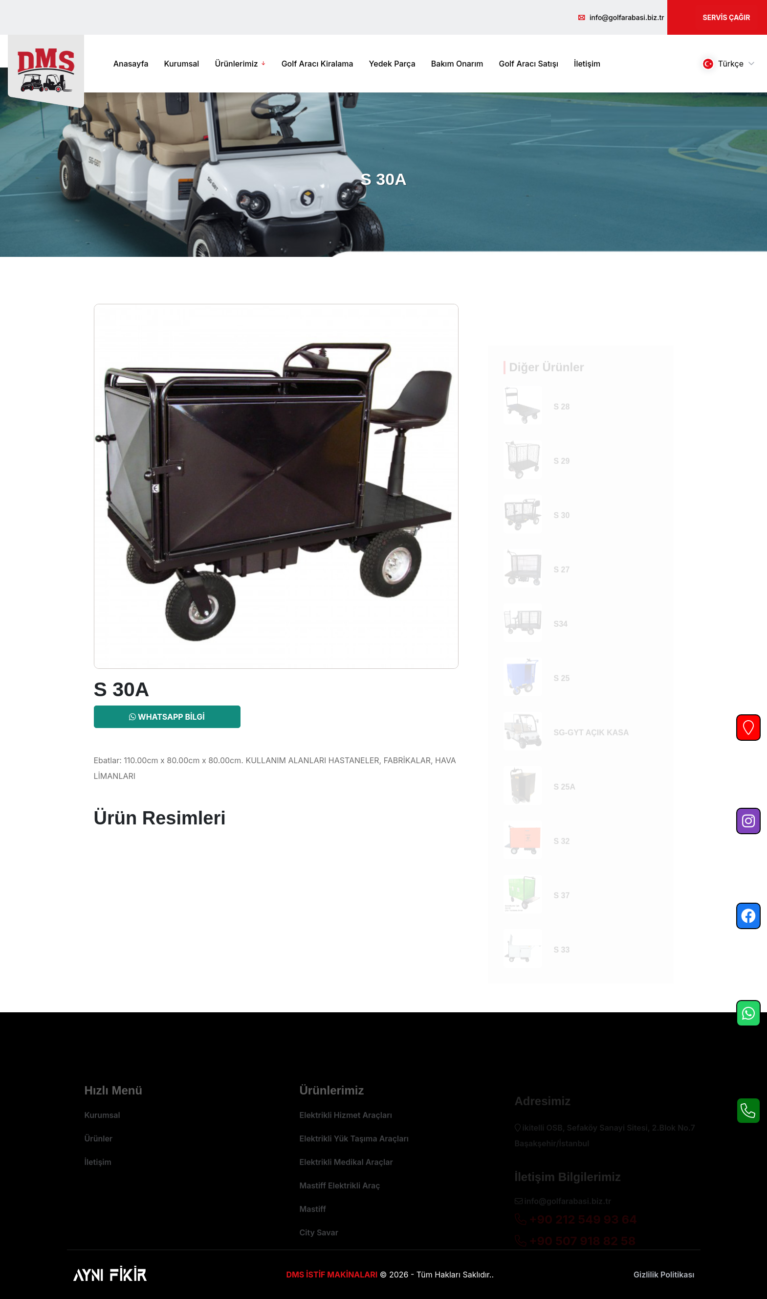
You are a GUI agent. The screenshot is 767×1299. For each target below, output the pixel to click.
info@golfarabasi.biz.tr (627, 17)
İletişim (587, 63)
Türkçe (723, 64)
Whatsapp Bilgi (166, 717)
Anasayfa (131, 63)
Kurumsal (181, 63)
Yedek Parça (392, 63)
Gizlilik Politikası (664, 1274)
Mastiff (313, 1226)
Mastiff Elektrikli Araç (340, 1203)
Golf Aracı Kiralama (317, 63)
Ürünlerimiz (236, 63)
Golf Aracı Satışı (528, 63)
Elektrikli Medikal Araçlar (346, 1179)
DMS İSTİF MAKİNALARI (331, 1274)
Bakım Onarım (457, 63)
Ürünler (99, 1156)
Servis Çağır (726, 17)
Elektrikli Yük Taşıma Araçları (354, 1156)
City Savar (319, 1249)
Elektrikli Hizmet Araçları (346, 1132)
